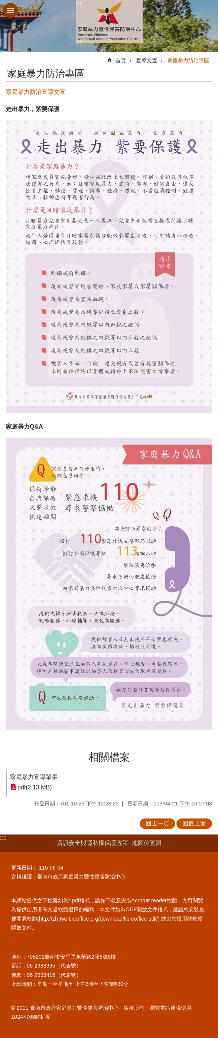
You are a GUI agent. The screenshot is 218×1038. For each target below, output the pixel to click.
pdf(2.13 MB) (34, 787)
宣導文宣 (146, 60)
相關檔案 (109, 757)
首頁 (120, 60)
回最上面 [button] (194, 823)
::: (79, 3)
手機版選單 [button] (10, 10)
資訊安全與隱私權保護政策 (92, 843)
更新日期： (24, 868)
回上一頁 (157, 823)
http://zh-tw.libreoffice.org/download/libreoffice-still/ (98, 919)
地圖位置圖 (147, 843)
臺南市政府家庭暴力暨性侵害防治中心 (109, 21)
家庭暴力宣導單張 (34, 777)
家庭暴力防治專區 (188, 60)
